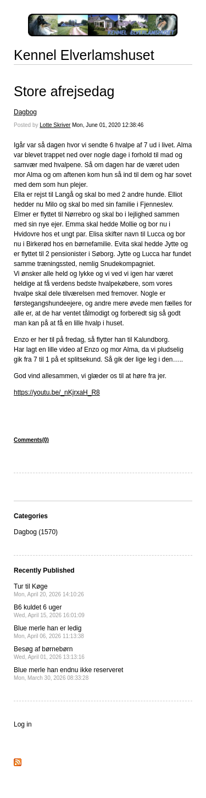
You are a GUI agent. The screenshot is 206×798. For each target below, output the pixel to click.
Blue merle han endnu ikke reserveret (68, 673)
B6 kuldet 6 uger (49, 610)
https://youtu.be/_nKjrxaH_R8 (57, 392)
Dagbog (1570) (36, 532)
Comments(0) (31, 440)
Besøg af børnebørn (49, 652)
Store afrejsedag (64, 91)
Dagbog (25, 112)
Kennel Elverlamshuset (84, 55)
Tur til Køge (49, 590)
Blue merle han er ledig (49, 631)
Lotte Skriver (55, 125)
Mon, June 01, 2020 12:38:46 (107, 125)
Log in (23, 724)
